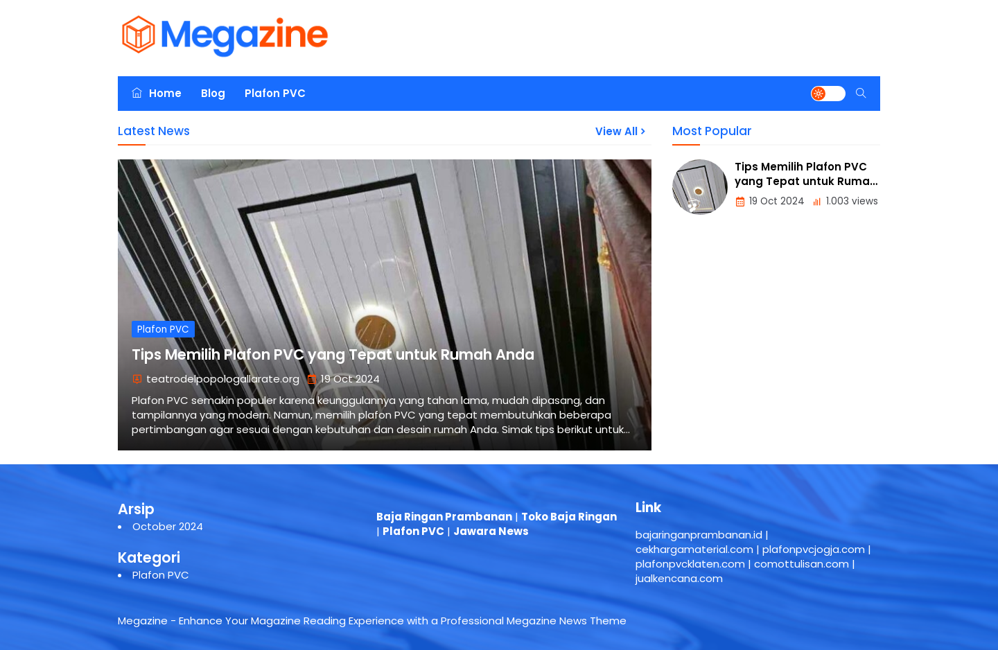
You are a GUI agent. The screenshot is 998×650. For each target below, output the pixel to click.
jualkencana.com (679, 578)
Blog (213, 93)
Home (157, 93)
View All (621, 131)
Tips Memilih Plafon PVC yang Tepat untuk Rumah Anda (333, 354)
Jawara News (491, 531)
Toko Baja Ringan (569, 516)
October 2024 (167, 526)
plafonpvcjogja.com (813, 549)
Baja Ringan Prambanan (444, 516)
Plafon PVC (275, 93)
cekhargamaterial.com (694, 549)
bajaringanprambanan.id (699, 534)
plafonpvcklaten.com (690, 563)
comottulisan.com (801, 563)
